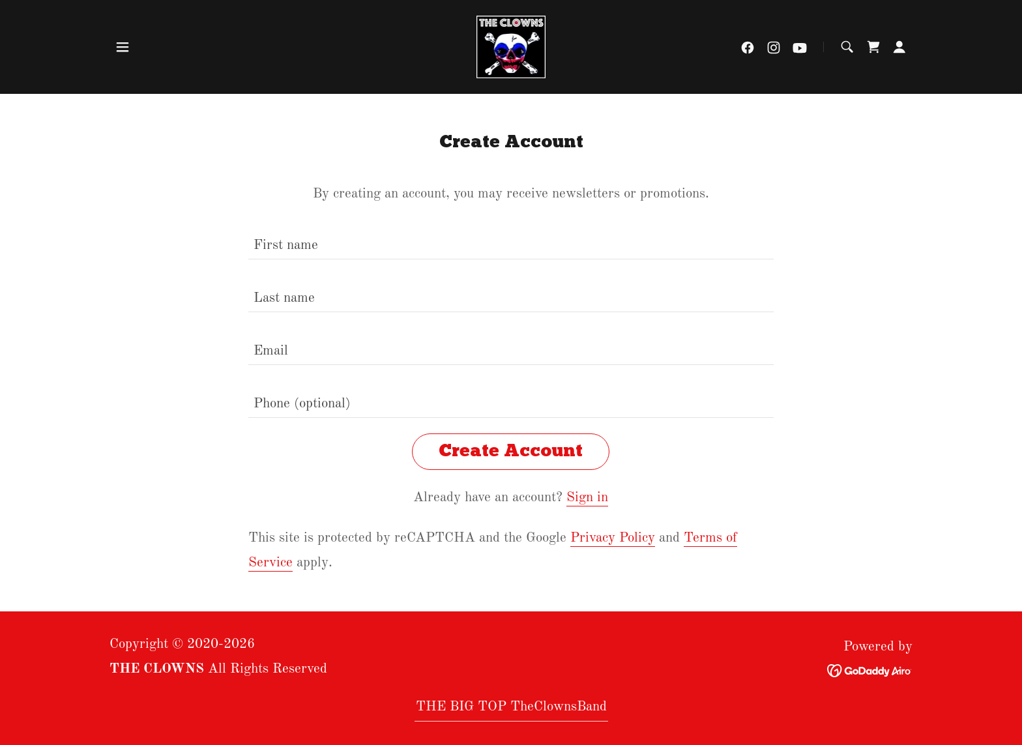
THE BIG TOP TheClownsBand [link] (511, 707)
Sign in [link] (587, 497)
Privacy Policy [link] (612, 538)
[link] (510, 46)
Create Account (511, 452)
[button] (123, 47)
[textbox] (510, 240)
